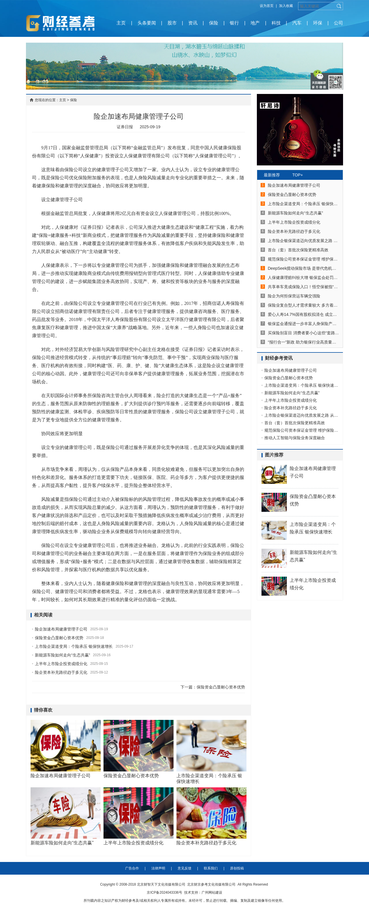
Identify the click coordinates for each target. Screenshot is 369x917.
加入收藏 (286, 6)
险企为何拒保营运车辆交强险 (294, 296)
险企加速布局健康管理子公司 (61, 629)
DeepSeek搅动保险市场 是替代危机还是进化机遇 (303, 268)
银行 (234, 22)
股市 (172, 22)
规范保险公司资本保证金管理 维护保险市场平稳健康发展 (303, 259)
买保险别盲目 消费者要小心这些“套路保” (303, 333)
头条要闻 (147, 22)
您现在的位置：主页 (50, 100)
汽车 (297, 22)
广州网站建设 (212, 893)
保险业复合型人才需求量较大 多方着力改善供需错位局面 (303, 305)
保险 (213, 22)
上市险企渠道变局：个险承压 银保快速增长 (74, 646)
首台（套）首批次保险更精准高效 (298, 250)
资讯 (192, 22)
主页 (121, 22)
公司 (338, 22)
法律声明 (158, 869)
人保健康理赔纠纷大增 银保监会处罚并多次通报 (303, 277)
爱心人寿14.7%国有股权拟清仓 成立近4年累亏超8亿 (303, 314)
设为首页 (267, 6)
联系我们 (211, 869)
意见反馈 (184, 869)
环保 (317, 22)
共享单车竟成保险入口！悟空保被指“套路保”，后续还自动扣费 (303, 286)
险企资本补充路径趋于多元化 (61, 672)
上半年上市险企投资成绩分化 (61, 663)
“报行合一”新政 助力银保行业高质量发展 (303, 342)
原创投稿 (237, 869)
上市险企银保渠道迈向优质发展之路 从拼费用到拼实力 (303, 240)
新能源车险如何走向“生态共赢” (62, 655)
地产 (255, 22)
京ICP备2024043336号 (164, 893)
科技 (276, 22)
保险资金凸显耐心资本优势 (59, 637)
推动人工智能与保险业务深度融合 (294, 437)
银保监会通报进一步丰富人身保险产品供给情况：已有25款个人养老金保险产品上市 (303, 323)
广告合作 (132, 869)
